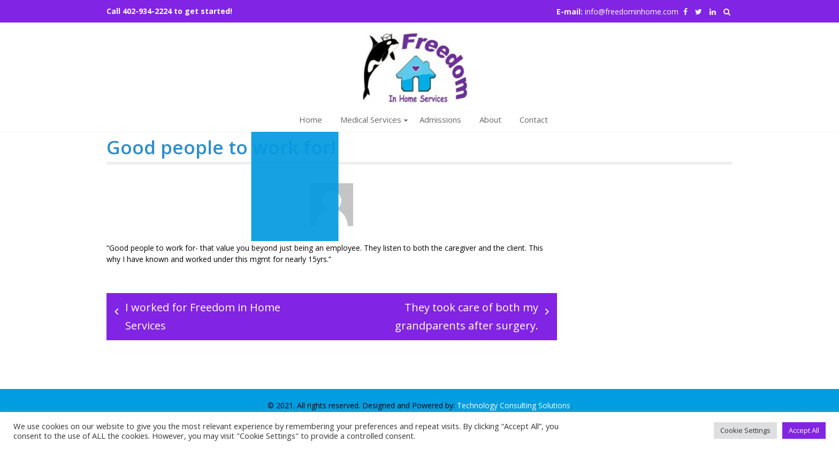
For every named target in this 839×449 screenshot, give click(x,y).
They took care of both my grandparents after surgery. (466, 316)
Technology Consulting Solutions (513, 405)
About (490, 119)
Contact (534, 119)
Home (310, 119)
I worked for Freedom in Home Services (202, 316)
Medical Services (370, 119)
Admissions (440, 119)
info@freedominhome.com (631, 11)
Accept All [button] (804, 430)
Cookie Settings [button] (745, 430)
